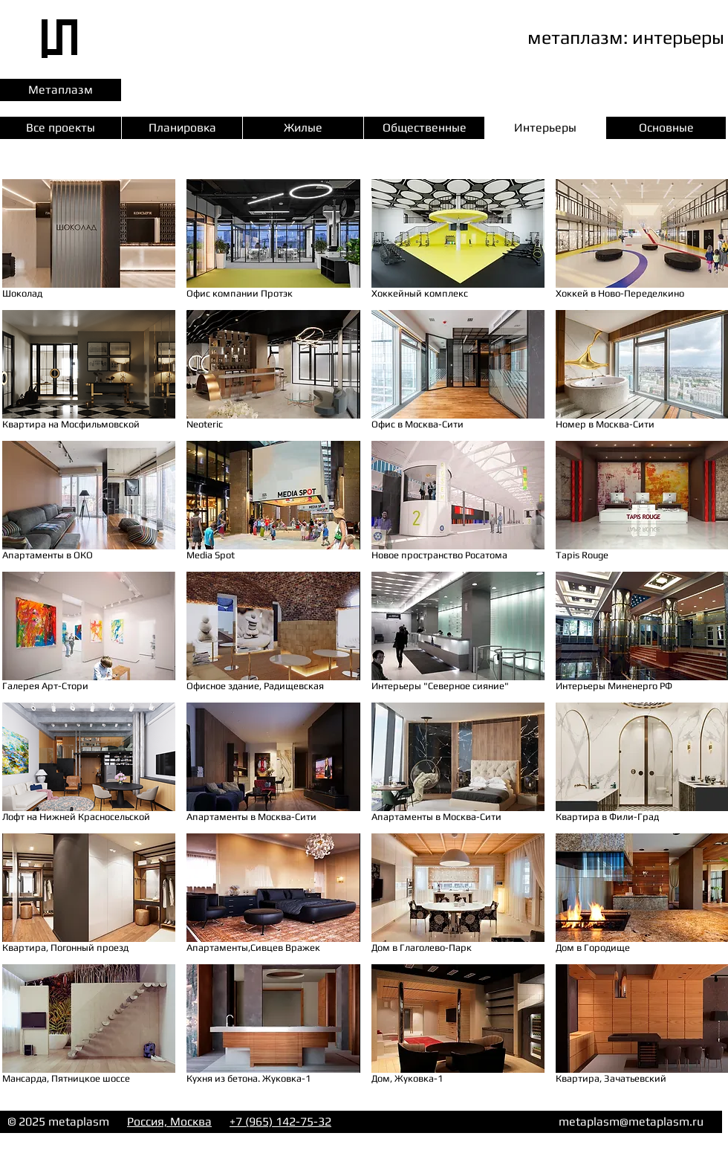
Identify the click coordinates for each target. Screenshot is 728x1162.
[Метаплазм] (60, 90)
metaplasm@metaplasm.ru (631, 1121)
